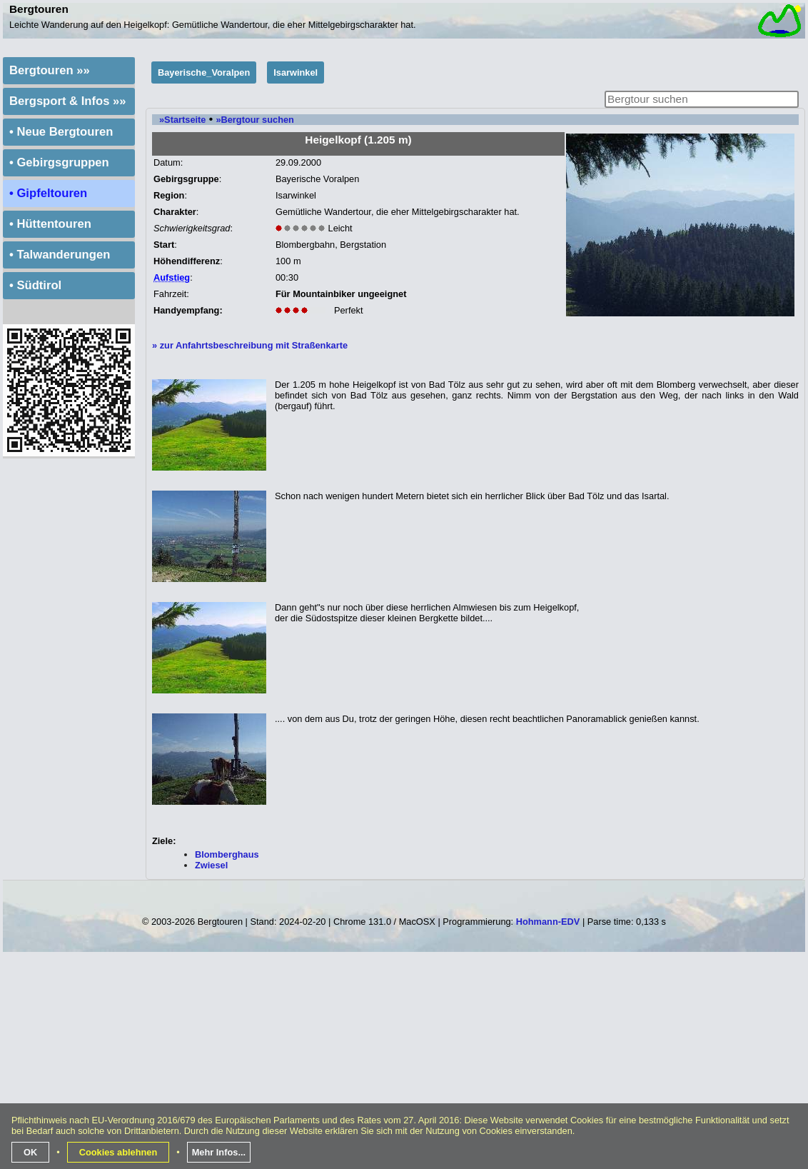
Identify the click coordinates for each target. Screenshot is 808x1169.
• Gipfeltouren (48, 193)
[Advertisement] (405, 1066)
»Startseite (182, 119)
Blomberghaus (227, 854)
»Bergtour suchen (255, 119)
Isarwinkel (295, 72)
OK (30, 1152)
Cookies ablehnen (118, 1152)
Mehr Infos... (219, 1152)
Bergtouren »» (49, 70)
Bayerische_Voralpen (204, 72)
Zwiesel (211, 865)
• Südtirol (35, 285)
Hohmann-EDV (548, 921)
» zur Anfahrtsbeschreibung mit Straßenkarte (250, 345)
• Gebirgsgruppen (59, 162)
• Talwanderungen (59, 254)
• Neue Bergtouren (61, 132)
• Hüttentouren (50, 224)
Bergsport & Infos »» (67, 101)
